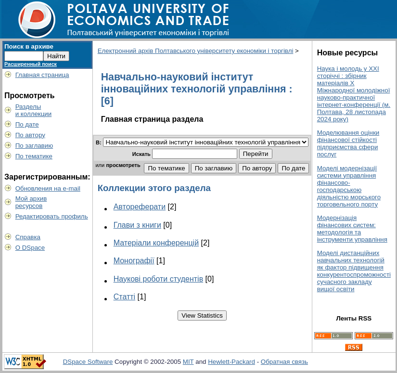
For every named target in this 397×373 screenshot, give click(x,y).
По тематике (33, 156)
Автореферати (140, 207)
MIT (188, 361)
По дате (27, 124)
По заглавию (34, 145)
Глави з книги (137, 225)
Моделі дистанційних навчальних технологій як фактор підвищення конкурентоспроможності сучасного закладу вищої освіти (354, 271)
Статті (124, 297)
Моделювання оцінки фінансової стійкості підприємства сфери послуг (348, 143)
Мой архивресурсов (31, 202)
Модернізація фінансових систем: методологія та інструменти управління (352, 228)
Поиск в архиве (28, 46)
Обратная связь (284, 361)
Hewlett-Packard (231, 361)
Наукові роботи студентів (159, 279)
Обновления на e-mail (47, 188)
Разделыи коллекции (33, 110)
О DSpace (30, 247)
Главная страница (42, 74)
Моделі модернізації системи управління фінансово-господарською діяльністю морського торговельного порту (349, 186)
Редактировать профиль (51, 216)
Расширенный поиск (30, 64)
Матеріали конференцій (156, 243)
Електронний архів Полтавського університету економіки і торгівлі (196, 50)
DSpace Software (88, 361)
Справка (27, 237)
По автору (30, 135)
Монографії (134, 261)
